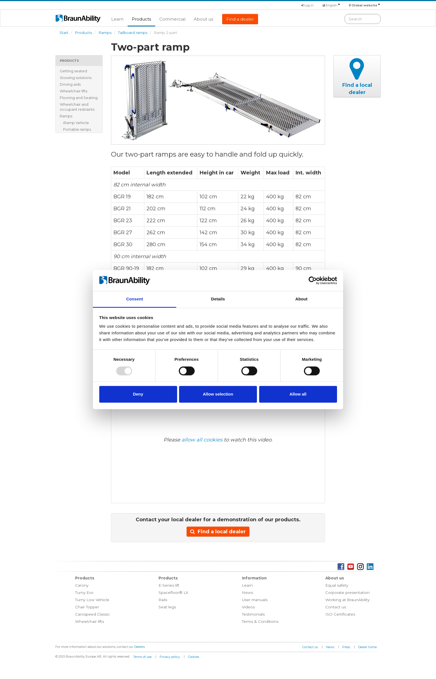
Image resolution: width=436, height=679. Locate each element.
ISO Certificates (340, 614)
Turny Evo (84, 592)
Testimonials (253, 614)
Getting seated (73, 71)
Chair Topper (87, 607)
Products (141, 19)
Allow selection (218, 394)
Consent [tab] (134, 299)
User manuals (254, 599)
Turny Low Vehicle (92, 599)
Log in (307, 5)
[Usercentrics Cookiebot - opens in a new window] (312, 280)
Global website (365, 5)
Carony (81, 585)
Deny (138, 394)
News (247, 592)
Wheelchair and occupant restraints (77, 107)
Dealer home (367, 647)
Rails (162, 599)
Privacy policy (170, 657)
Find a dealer (240, 19)
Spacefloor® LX (173, 592)
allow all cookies (202, 440)
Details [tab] (218, 299)
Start (64, 32)
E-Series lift (168, 585)
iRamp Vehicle (76, 122)
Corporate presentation (347, 592)
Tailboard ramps (132, 32)
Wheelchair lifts (73, 91)
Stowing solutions (75, 77)
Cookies (193, 657)
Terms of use (142, 657)
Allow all (297, 394)
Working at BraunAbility (347, 599)
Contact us (335, 607)
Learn (117, 19)
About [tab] (301, 299)
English (333, 5)
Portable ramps (77, 129)
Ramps (105, 32)
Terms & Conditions (260, 621)
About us (203, 19)
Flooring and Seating (79, 97)
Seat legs (167, 607)
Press (346, 647)
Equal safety (336, 585)
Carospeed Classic (92, 614)
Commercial (172, 19)
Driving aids (70, 84)
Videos (248, 607)
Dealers (139, 647)
